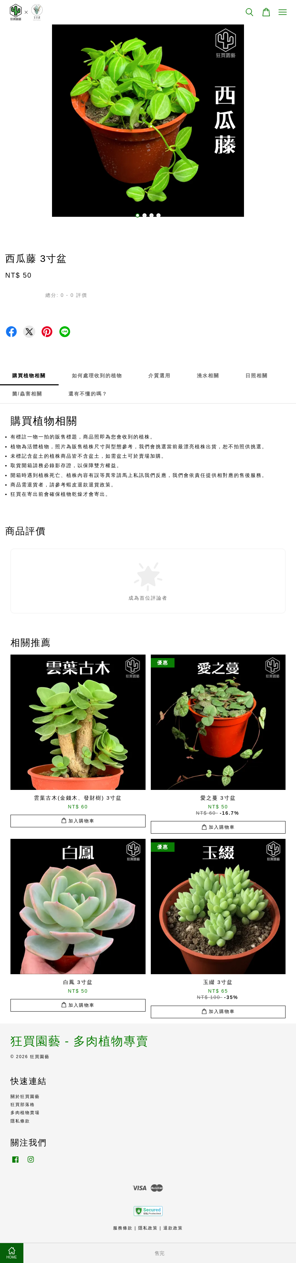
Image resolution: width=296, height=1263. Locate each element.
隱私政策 (148, 1228)
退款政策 (173, 1228)
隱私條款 (20, 1121)
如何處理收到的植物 (97, 375)
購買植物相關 (29, 375)
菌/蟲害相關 (27, 394)
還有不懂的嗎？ (88, 394)
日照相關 (256, 375)
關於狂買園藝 (25, 1096)
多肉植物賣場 (25, 1112)
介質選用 (159, 375)
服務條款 (123, 1228)
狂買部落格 (22, 1104)
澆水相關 (208, 375)
